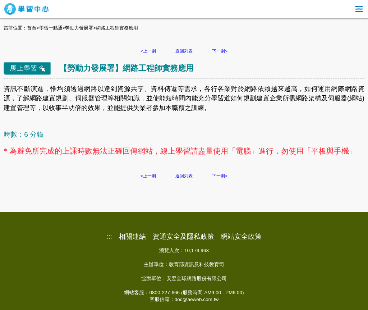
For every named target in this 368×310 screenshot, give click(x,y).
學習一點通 (51, 28)
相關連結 (132, 237)
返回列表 (184, 51)
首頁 (31, 28)
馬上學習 (23, 68)
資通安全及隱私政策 (183, 237)
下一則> (219, 51)
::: (109, 237)
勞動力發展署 (79, 28)
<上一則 (148, 51)
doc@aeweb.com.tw (197, 299)
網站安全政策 (241, 237)
